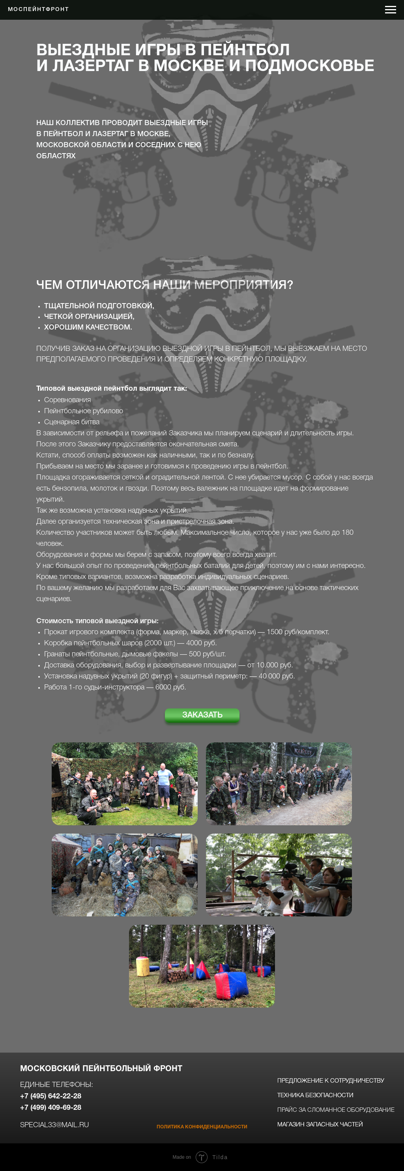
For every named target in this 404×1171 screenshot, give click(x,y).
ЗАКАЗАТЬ (202, 715)
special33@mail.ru (54, 1125)
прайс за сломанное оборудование (336, 1110)
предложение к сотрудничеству (330, 1081)
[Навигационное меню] (390, 10)
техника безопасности (315, 1095)
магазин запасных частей (320, 1125)
